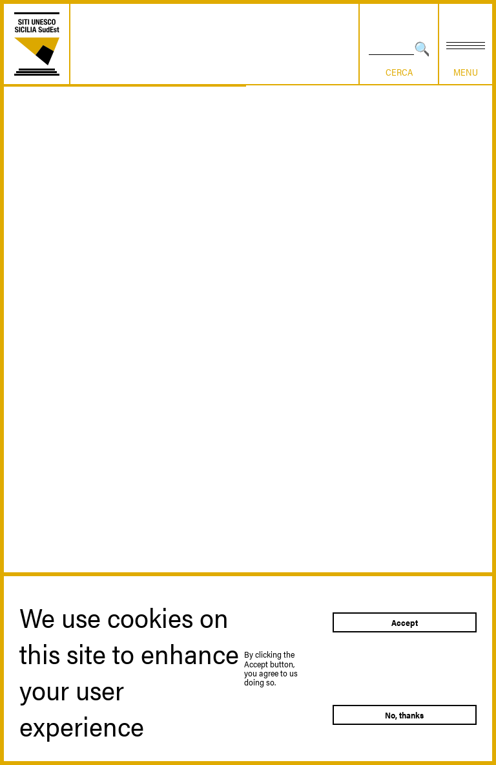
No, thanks (404, 715)
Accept (404, 622)
